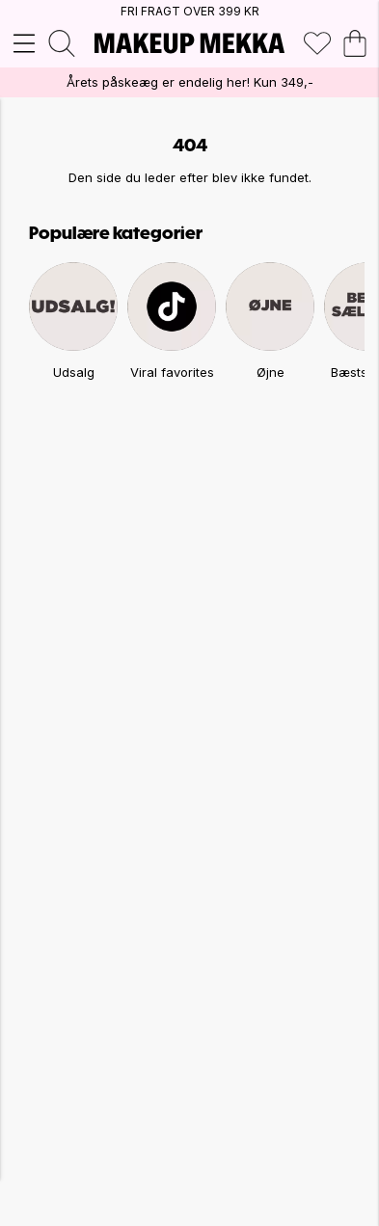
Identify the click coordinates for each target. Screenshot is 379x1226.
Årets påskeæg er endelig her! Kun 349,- (190, 82)
